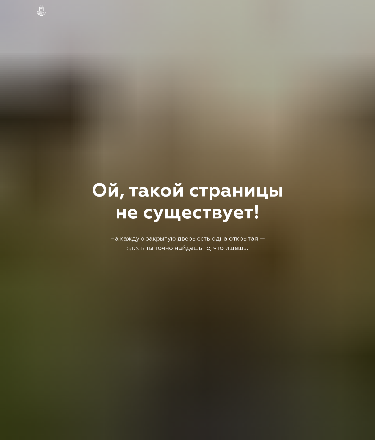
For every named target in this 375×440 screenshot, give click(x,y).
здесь (135, 249)
